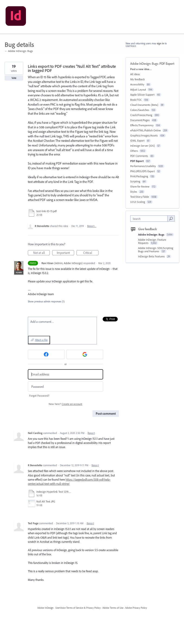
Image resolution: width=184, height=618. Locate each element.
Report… (91, 226)
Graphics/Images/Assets (144, 135)
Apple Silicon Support (142, 94)
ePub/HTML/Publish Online (145, 130)
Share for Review (139, 186)
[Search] (171, 218)
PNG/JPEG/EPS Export (142, 171)
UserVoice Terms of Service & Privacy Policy (78, 607)
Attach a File (41, 340)
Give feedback (147, 229)
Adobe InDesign (45, 607)
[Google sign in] (85, 354)
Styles (133, 191)
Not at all (41, 253)
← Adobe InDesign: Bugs (19, 51)
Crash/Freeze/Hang (141, 115)
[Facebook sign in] (46, 354)
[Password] (65, 386)
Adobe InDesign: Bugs (144, 63)
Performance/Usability (143, 166)
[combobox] (150, 218)
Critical (91, 253)
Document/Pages (140, 120)
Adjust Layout (138, 89)
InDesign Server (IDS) (142, 145)
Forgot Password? (39, 395)
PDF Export (166, 63)
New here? (65, 404)
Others (134, 150)
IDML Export (137, 140)
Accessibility (137, 84)
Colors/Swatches (139, 110)
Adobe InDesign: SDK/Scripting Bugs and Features (155, 249)
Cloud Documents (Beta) (144, 105)
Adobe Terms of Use (112, 607)
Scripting (135, 181)
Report (91, 433)
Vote (14, 78)
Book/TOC (136, 99)
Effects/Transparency (142, 125)
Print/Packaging (139, 176)
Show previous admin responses (46, 301)
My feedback (137, 79)
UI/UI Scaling (137, 202)
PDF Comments (139, 156)
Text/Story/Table (139, 196)
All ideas (135, 74)
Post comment (106, 413)
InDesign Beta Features (151, 256)
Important (65, 253)
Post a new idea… (141, 69)
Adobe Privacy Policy (136, 607)
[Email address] (65, 374)
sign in (160, 43)
